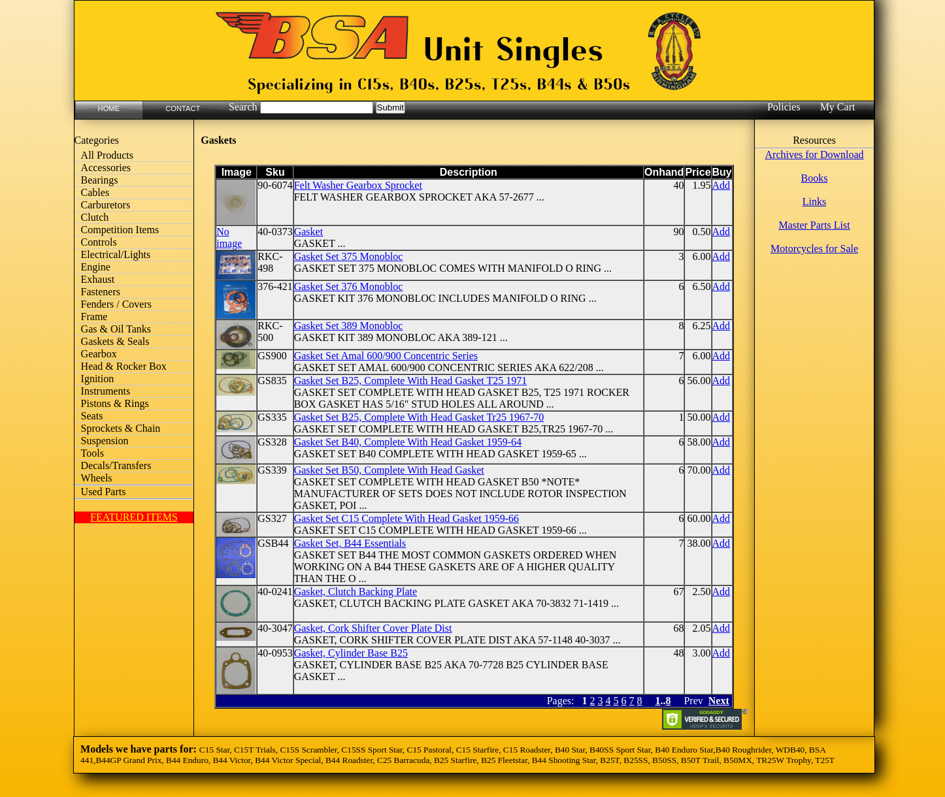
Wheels (96, 477)
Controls (99, 242)
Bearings (99, 180)
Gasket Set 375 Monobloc (348, 256)
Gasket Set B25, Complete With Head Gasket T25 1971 (410, 380)
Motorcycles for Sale (814, 248)
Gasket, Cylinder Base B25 (351, 653)
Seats (92, 415)
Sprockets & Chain (121, 428)
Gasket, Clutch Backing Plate (355, 591)
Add (721, 185)
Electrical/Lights (116, 254)
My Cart (837, 106)
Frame (94, 316)
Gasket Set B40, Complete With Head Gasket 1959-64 (408, 441)
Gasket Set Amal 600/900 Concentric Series (386, 355)
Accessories (106, 167)
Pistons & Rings (115, 403)
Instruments (106, 391)
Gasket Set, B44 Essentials (350, 543)
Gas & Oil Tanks (116, 328)
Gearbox (99, 353)
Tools (92, 453)
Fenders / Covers (116, 304)
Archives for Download (814, 154)
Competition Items (120, 229)
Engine (95, 266)
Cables (95, 192)
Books (814, 178)
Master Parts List (814, 225)
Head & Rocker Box (124, 366)
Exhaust (98, 279)
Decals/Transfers (116, 465)
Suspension (105, 440)
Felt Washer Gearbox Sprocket (358, 185)
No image (229, 237)
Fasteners (100, 291)
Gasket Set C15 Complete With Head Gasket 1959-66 (406, 518)
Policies (784, 106)
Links (814, 201)
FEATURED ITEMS (134, 517)
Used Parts (103, 491)
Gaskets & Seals (115, 341)
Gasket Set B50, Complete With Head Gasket (389, 470)
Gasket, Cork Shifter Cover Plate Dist (373, 628)
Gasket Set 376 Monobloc (348, 286)
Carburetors (106, 204)
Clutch (95, 217)
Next (718, 700)
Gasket (308, 231)
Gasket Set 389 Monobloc (348, 325)
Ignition (97, 378)
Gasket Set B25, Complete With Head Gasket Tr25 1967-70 (419, 417)
